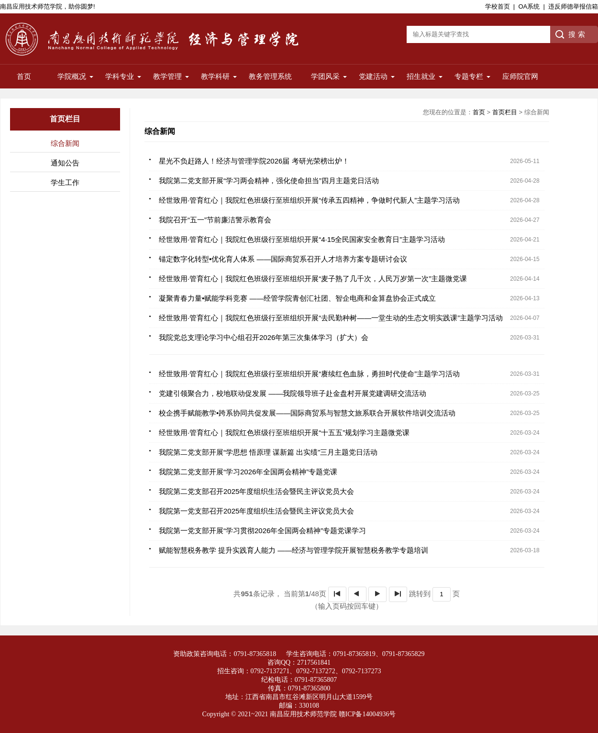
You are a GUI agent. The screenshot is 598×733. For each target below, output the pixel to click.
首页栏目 (504, 112)
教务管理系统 (270, 76)
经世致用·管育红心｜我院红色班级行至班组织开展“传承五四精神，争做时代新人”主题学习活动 (309, 200)
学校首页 (497, 6)
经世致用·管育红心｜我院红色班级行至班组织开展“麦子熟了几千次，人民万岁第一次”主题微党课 (313, 278)
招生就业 (421, 76)
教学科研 (215, 76)
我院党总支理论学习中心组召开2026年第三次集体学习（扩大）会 (263, 337)
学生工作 (65, 182)
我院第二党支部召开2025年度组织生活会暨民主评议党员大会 (256, 491)
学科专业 (119, 76)
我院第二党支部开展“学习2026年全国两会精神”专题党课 (248, 472)
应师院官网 (520, 76)
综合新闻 (65, 143)
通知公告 (65, 163)
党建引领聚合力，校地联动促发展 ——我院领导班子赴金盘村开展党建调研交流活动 (292, 393)
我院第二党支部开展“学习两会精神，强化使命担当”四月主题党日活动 (269, 180)
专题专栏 (468, 76)
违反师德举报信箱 (573, 6)
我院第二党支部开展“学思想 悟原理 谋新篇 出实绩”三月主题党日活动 (268, 452)
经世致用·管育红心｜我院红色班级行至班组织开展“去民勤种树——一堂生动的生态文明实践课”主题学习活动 (331, 318)
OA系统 (529, 6)
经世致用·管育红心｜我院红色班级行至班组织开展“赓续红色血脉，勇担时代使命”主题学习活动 (309, 374)
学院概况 (71, 76)
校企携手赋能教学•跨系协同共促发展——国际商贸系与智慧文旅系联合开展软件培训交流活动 (307, 413)
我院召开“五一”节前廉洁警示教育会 (215, 220)
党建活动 (373, 76)
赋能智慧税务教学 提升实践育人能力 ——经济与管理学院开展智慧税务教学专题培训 (293, 550)
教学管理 (167, 76)
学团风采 (325, 76)
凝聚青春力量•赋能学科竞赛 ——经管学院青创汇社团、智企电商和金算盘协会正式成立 (297, 298)
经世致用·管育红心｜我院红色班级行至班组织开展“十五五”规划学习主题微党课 (284, 432)
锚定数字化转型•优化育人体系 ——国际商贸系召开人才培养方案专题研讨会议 (283, 259)
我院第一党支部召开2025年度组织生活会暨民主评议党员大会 (256, 511)
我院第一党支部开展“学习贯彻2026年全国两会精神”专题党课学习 (262, 530)
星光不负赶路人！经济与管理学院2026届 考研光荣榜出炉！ (254, 161)
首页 (24, 76)
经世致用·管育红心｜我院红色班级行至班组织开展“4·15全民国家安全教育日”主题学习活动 (302, 239)
